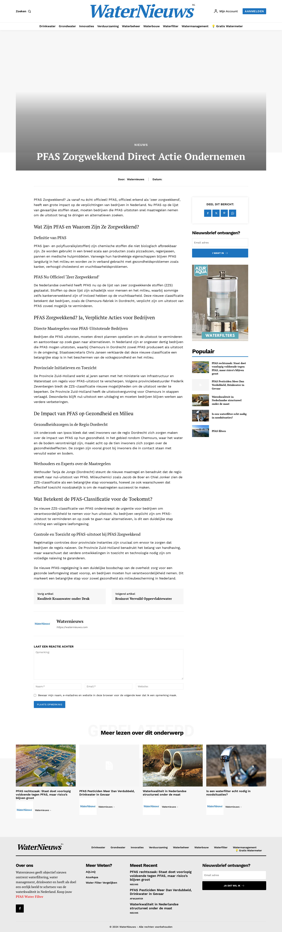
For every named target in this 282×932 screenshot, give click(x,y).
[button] (24, 11)
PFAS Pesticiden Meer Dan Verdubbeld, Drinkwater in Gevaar (228, 385)
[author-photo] (25, 810)
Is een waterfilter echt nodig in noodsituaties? (229, 415)
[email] (220, 242)
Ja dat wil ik (234, 885)
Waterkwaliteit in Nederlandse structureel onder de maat (227, 400)
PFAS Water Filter (29, 896)
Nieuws (141, 144)
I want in (220, 253)
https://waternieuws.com (71, 627)
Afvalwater (136, 898)
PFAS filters (219, 431)
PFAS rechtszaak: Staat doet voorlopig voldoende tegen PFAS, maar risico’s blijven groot (229, 368)
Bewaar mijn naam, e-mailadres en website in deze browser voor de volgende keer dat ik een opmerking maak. (107, 695)
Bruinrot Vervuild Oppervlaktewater (143, 599)
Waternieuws (135, 179)
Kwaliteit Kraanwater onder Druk (63, 599)
